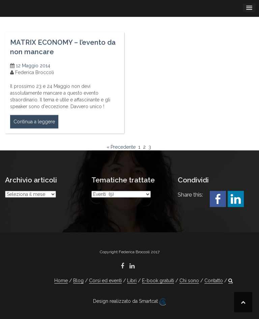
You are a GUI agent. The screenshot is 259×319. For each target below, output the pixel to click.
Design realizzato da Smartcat (129, 302)
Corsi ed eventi (105, 280)
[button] (230, 281)
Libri (132, 280)
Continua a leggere (34, 123)
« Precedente (121, 147)
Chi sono (189, 280)
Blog (78, 280)
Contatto (213, 280)
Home (61, 280)
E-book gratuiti (158, 280)
